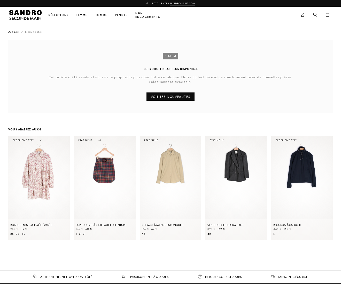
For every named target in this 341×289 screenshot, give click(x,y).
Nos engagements (147, 15)
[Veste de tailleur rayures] (236, 188)
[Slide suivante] (322, 193)
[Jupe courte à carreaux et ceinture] (104, 188)
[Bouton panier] (327, 15)
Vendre (121, 15)
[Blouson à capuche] (302, 188)
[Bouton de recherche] (315, 15)
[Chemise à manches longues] (170, 188)
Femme (81, 15)
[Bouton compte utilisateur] (303, 15)
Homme (101, 15)
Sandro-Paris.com (182, 3)
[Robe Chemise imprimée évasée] (39, 188)
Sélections (59, 15)
